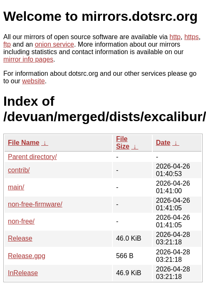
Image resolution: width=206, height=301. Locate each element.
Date (163, 142)
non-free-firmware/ (35, 204)
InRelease (23, 272)
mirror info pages (28, 59)
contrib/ (19, 170)
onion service (54, 44)
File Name (24, 142)
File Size (122, 142)
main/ (16, 187)
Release (20, 238)
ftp (7, 44)
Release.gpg (26, 255)
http (175, 36)
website (33, 81)
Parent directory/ (32, 156)
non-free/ (21, 221)
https (191, 36)
